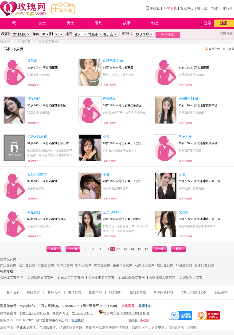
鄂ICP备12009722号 (35, 313)
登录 (207, 23)
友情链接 (74, 292)
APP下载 (170, 8)
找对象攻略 (138, 292)
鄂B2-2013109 (82, 313)
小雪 (106, 136)
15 (139, 249)
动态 (155, 23)
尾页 (178, 249)
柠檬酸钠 (109, 98)
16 (146, 249)
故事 (127, 23)
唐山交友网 (165, 265)
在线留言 (33, 292)
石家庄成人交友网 (162, 277)
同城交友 (24, 41)
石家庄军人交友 (190, 277)
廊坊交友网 (102, 265)
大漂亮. (184, 212)
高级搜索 (226, 34)
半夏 (106, 174)
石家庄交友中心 (11, 277)
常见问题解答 (163, 292)
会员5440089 (112, 212)
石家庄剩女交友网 (40, 277)
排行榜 (228, 8)
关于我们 (13, 292)
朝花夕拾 (33, 212)
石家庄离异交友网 (71, 277)
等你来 (32, 61)
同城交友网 (8, 259)
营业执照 (77, 320)
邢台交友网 (184, 265)
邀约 (98, 23)
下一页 (159, 249)
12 (118, 249)
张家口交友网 (204, 265)
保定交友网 (8, 265)
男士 (70, 23)
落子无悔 (185, 136)
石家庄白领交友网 (131, 277)
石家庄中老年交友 (101, 277)
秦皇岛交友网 (123, 265)
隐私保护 (221, 292)
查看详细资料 (34, 85)
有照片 (128, 34)
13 (125, 249)
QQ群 (215, 8)
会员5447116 (188, 98)
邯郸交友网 (64, 265)
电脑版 (133, 320)
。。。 (183, 61)
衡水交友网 (83, 265)
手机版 (155, 8)
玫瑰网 (5, 41)
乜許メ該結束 (37, 136)
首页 (54, 249)
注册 (224, 23)
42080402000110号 (135, 313)
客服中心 (186, 8)
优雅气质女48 (113, 61)
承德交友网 (46, 265)
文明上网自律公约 (194, 292)
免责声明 (95, 292)
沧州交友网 (27, 265)
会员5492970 (37, 174)
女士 (42, 23)
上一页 (73, 249)
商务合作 (54, 292)
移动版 (144, 320)
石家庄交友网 (48, 41)
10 (107, 249)
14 (132, 249)
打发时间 (33, 98)
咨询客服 (128, 306)
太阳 (182, 174)
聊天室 (202, 8)
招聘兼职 (115, 292)
